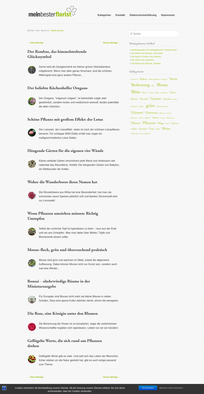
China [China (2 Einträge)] (151, 93)
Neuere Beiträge (111, 43)
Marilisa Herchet (57, 30)
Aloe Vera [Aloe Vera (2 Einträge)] (134, 79)
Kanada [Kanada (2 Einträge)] (162, 113)
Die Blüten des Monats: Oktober (146, 63)
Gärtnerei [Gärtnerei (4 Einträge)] (151, 113)
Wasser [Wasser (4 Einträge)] (166, 129)
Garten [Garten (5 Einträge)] (155, 98)
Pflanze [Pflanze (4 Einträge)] (135, 123)
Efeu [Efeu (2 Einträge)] (157, 93)
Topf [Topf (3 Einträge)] (151, 129)
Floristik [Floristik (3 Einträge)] (144, 99)
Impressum (168, 15)
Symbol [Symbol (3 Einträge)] (143, 129)
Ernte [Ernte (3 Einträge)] (173, 92)
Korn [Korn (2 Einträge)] (141, 118)
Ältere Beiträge (35, 43)
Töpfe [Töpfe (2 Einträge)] (158, 129)
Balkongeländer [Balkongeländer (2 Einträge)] (154, 79)
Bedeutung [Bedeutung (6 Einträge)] (140, 85)
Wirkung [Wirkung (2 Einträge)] (134, 133)
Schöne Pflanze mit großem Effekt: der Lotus (65, 119)
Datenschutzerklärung (143, 15)
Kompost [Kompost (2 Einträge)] (134, 118)
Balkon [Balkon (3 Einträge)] (143, 79)
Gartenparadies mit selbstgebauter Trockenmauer (154, 50)
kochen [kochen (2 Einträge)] (169, 113)
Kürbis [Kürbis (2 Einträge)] (148, 118)
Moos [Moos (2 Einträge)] (162, 118)
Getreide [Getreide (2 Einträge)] (134, 106)
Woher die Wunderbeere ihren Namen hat (62, 182)
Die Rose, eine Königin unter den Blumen (62, 313)
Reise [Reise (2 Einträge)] (167, 123)
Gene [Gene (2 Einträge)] (175, 99)
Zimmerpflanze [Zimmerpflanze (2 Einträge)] (145, 133)
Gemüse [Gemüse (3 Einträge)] (167, 99)
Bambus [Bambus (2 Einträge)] (165, 79)
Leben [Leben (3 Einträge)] (155, 117)
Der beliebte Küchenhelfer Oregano (57, 88)
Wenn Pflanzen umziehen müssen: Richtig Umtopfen (62, 216)
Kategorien (104, 15)
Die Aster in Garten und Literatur (146, 56)
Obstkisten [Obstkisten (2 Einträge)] (170, 118)
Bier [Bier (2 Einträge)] (153, 86)
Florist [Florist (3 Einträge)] (134, 99)
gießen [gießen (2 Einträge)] (141, 106)
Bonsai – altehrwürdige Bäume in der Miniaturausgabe (58, 284)
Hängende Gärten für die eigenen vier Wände (65, 150)
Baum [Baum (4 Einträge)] (173, 79)
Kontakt (120, 15)
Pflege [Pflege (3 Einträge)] (161, 123)
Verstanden (148, 391)
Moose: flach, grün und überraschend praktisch (67, 249)
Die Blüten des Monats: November (147, 53)
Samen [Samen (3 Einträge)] (175, 123)
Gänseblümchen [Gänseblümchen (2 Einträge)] (162, 106)
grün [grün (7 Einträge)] (150, 106)
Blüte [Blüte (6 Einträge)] (135, 92)
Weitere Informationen (171, 391)
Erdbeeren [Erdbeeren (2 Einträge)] (164, 93)
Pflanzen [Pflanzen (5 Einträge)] (149, 122)
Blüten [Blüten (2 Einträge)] (144, 93)
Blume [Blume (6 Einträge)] (162, 85)
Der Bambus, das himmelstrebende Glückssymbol (57, 54)
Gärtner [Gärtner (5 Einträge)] (137, 112)
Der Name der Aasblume (142, 60)
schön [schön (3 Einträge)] (134, 129)
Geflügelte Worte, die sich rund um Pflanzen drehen (64, 343)
